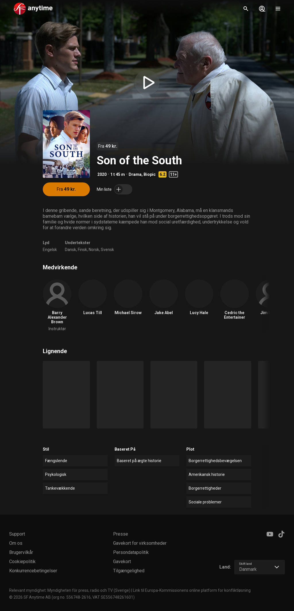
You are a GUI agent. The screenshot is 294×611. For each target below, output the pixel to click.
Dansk (70, 249)
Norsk (94, 249)
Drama (135, 174)
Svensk (107, 249)
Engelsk (50, 249)
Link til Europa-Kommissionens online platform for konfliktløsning (192, 590)
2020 (102, 174)
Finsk (82, 249)
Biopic (150, 174)
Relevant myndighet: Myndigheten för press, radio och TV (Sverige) (69, 590)
